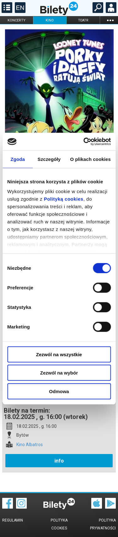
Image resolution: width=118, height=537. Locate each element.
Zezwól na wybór (59, 372)
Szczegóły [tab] (48, 159)
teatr (83, 20)
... (110, 20)
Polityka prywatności (103, 524)
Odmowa (59, 391)
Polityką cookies (63, 199)
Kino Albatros (29, 444)
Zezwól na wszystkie (59, 354)
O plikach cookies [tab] (90, 159)
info (59, 461)
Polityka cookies (59, 524)
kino (50, 20)
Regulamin (12, 520)
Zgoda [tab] (17, 159)
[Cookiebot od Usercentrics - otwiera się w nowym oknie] (84, 142)
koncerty (16, 20)
